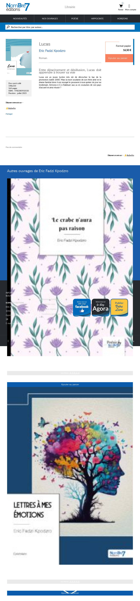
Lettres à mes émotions (21, 568)
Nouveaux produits (50, 299)
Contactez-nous (48, 304)
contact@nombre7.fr (22, 323)
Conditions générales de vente (51, 315)
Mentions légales (49, 309)
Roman (43, 58)
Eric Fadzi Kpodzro (52, 50)
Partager (9, 114)
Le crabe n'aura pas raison (23, 360)
